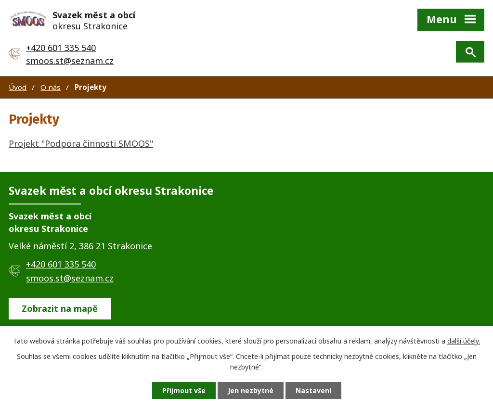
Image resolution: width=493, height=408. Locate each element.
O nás (50, 87)
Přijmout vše (184, 390)
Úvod (17, 87)
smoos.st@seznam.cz (70, 60)
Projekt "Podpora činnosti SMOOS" (81, 143)
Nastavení (313, 390)
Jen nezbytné (250, 390)
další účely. (463, 340)
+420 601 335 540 (61, 47)
